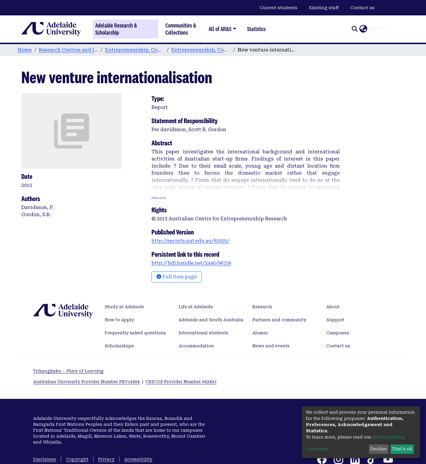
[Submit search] (354, 29)
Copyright (77, 459)
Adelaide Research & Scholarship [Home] (116, 29)
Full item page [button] (176, 277)
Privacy (106, 459)
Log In (375, 28)
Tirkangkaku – (68, 371)
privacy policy (388, 437)
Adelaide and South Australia (211, 319)
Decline (378, 449)
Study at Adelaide (124, 306)
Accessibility (138, 459)
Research (262, 306)
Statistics (256, 29)
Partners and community (279, 319)
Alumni (260, 332)
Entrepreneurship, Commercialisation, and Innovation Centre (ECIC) (134, 50)
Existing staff (324, 7)
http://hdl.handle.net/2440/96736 (191, 263)
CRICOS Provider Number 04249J (181, 381)
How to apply (119, 319)
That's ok (402, 449)
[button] (363, 29)
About (333, 306)
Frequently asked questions (135, 332)
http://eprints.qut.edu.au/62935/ (190, 241)
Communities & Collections (180, 28)
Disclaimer (44, 459)
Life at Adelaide (196, 306)
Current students (278, 7)
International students (203, 332)
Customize (317, 449)
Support (335, 319)
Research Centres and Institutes (68, 50)
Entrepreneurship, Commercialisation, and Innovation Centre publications (200, 50)
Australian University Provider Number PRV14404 (86, 381)
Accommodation (196, 345)
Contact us (363, 7)
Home (25, 50)
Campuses (337, 332)
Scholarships (119, 345)
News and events (271, 345)
